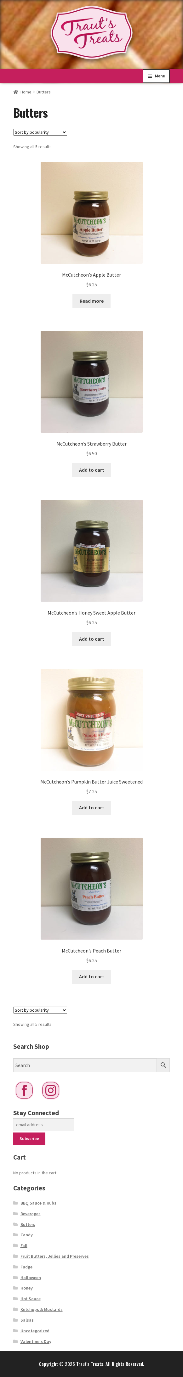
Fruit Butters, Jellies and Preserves (54, 1256)
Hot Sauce (30, 1298)
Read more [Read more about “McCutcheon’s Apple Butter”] (92, 301)
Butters (27, 1224)
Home (25, 92)
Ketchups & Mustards (41, 1309)
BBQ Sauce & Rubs (38, 1203)
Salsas (27, 1320)
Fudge (26, 1267)
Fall (23, 1245)
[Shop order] (40, 132)
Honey (26, 1288)
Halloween (30, 1277)
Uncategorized (34, 1331)
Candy (26, 1235)
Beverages (30, 1214)
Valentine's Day (35, 1341)
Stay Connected (36, 1113)
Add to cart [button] (91, 470)
